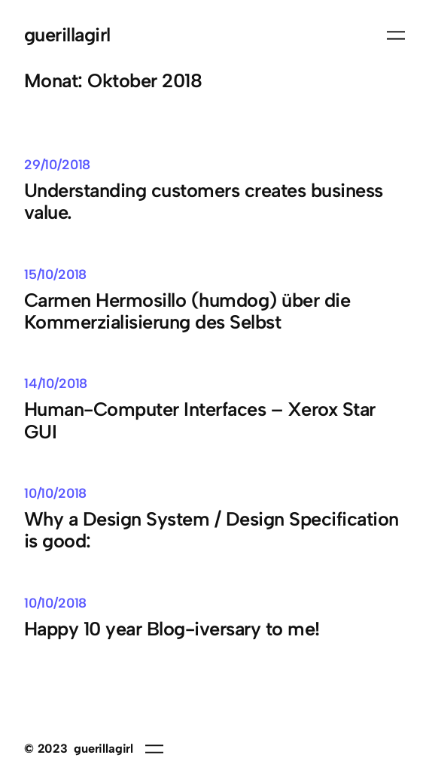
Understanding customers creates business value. (203, 201)
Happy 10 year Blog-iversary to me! (172, 629)
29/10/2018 (57, 164)
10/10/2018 (55, 493)
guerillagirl (67, 34)
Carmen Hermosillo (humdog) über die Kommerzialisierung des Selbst (187, 311)
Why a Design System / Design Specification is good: (211, 530)
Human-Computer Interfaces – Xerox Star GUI (200, 420)
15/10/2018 (55, 274)
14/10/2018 (55, 383)
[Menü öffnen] (396, 35)
